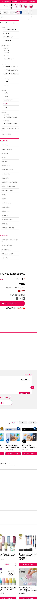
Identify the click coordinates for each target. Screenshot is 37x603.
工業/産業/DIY (6, 207)
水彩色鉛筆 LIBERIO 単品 (10, 123)
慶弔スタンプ (6, 178)
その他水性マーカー (8, 58)
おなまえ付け (6, 165)
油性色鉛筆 (6, 115)
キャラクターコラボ (8, 219)
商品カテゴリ (4, 141)
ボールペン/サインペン (9, 79)
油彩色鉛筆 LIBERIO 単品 (10, 117)
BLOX (4, 90)
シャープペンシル (7, 100)
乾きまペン (6, 33)
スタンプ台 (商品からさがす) (10, 182)
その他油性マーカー (8, 36)
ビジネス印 (6, 153)
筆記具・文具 (6, 211)
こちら (22, 287)
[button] (32, 387)
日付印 (4, 157)
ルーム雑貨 (6, 258)
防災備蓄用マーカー (8, 40)
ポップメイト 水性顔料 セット (11, 73)
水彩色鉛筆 (6, 121)
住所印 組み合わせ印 (8, 149)
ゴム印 (4, 198)
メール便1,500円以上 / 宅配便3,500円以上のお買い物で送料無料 (18, 1)
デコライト (6, 48)
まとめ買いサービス (8, 253)
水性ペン (5, 92)
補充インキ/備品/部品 (8, 227)
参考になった (24, 393)
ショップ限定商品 (7, 245)
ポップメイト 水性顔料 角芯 (10, 70)
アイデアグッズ (7, 215)
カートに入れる (13, 456)
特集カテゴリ (4, 235)
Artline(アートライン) (7, 23)
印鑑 (4, 194)
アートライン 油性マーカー (10, 29)
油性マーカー (6, 27)
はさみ (5, 107)
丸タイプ (6, 50)
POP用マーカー (7, 64)
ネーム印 (5, 145)
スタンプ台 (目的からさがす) (10, 186)
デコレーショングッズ (8, 190)
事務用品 (5, 223)
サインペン (6, 81)
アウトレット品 (7, 249)
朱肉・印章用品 (7, 203)
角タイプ (6, 52)
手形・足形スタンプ (8, 169)
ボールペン (6, 85)
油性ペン (5, 96)
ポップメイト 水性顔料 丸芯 (10, 66)
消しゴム (5, 103)
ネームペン (6, 161)
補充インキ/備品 (7, 134)
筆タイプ (6, 55)
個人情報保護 (6, 174)
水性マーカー (6, 45)
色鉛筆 (4, 112)
